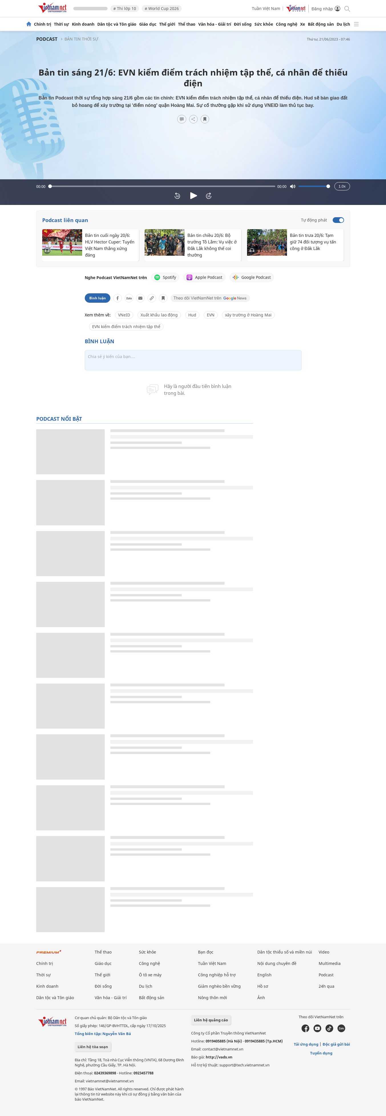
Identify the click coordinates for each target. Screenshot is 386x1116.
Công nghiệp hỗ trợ (217, 974)
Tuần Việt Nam (266, 8)
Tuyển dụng (321, 1053)
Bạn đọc (205, 952)
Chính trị (42, 24)
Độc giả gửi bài (336, 1044)
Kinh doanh (83, 24)
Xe (302, 24)
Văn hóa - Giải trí (214, 24)
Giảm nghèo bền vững (219, 986)
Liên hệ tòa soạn (93, 1046)
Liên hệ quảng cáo (211, 1020)
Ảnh (261, 997)
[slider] (161, 187)
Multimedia (330, 963)
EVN (211, 315)
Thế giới (167, 24)
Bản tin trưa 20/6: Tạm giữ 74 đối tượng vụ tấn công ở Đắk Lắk (313, 241)
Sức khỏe (263, 24)
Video (324, 952)
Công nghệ (286, 24)
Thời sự (61, 24)
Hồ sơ (262, 986)
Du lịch (343, 24)
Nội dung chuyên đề (276, 963)
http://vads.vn (219, 1057)
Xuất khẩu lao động (159, 315)
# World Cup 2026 (162, 8)
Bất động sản (321, 24)
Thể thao (186, 24)
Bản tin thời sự (81, 39)
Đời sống (243, 24)
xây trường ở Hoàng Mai (248, 315)
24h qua (326, 986)
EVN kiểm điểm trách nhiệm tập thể (126, 326)
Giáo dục (147, 24)
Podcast (46, 39)
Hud (192, 315)
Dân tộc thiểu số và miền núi (284, 952)
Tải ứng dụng (306, 1044)
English (264, 974)
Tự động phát (314, 220)
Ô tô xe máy (150, 974)
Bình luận (97, 298)
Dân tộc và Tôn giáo (116, 24)
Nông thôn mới (212, 997)
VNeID (124, 315)
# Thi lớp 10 (124, 8)
